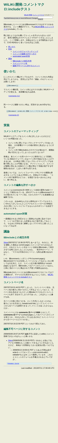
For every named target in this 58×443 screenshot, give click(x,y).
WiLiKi (26, 15)
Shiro (6, 243)
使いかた (11, 47)
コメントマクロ (38, 15)
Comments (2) (14, 115)
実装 (10, 49)
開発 (30, 15)
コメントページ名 (20, 63)
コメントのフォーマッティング (25, 51)
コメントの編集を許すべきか (24, 54)
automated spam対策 (21, 56)
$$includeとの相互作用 (22, 61)
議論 (10, 59)
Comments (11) (14, 96)
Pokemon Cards (13, 364)
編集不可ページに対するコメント (26, 66)
